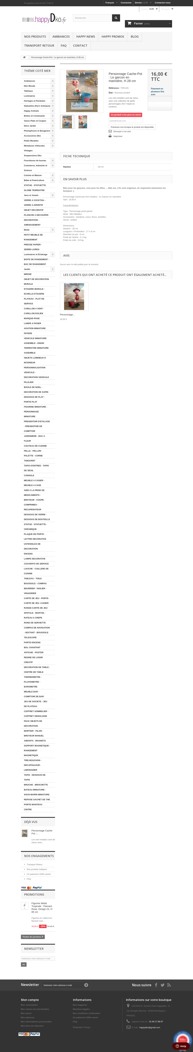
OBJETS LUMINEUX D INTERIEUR (35, 360)
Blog (135, 36)
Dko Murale (29, 86)
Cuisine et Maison (33, 175)
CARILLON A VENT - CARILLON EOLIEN (34, 311)
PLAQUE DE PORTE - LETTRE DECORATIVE (35, 536)
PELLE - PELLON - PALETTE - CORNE (33, 453)
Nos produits (35, 36)
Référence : (114, 88)
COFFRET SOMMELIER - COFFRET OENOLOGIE (36, 713)
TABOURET (29, 460)
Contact (80, 45)
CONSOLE (29, 475)
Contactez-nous (163, 2)
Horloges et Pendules (34, 101)
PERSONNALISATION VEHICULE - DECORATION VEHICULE (36, 372)
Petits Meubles (31, 141)
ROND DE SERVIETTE (35, 622)
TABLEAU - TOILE (33, 578)
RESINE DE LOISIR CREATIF (33, 659)
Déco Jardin (30, 126)
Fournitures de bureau (35, 160)
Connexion (126, 2)
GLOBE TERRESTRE (34, 190)
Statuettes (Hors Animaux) (37, 106)
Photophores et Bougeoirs (37, 131)
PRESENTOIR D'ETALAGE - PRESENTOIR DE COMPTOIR (37, 426)
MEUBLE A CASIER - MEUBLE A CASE (34, 482)
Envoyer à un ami (122, 131)
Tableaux (28, 91)
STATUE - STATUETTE (35, 185)
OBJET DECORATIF (34, 210)
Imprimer (117, 136)
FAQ (63, 45)
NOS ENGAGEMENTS (39, 856)
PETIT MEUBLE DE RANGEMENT (33, 237)
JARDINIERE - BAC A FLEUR (34, 438)
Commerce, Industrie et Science (35, 168)
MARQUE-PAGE (32, 318)
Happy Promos (113, 36)
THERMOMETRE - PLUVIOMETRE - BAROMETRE (33, 682)
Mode (26, 230)
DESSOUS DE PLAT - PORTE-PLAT (34, 399)
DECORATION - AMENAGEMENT (32, 222)
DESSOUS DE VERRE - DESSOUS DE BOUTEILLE (37, 517)
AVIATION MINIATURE (35, 328)
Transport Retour (39, 45)
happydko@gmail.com (149, 1027)
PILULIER (28, 382)
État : (111, 92)
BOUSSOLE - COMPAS (35, 583)
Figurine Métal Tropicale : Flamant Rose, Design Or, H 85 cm (42, 907)
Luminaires (29, 96)
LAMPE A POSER (32, 323)
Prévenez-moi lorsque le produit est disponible (132, 127)
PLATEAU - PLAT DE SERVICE (34, 301)
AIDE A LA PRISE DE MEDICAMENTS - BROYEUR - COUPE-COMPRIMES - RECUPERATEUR (34, 500)
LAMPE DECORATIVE (34, 559)
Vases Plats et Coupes (35, 121)
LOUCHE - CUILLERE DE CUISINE (36, 571)
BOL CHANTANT (32, 647)
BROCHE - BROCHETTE (36, 785)
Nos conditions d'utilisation (86, 1013)
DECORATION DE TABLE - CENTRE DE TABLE (37, 669)
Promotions (34, 894)
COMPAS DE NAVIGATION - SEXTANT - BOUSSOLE (37, 630)
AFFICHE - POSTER (33, 652)
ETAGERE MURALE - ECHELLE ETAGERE (34, 291)
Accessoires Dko (32, 136)
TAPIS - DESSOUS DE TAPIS (35, 777)
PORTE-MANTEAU (33, 804)
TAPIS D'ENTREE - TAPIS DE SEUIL (36, 468)
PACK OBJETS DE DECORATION (33, 723)
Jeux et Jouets (31, 195)
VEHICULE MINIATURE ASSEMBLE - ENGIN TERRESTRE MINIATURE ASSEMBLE (36, 345)
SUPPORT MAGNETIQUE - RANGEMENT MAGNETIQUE (37, 750)
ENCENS (28, 554)
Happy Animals (31, 111)
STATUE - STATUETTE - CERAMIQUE (35, 526)
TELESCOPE (30, 637)
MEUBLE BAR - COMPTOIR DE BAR (34, 694)
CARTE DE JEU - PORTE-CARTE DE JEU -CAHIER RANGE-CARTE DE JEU (36, 603)
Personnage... (67, 314)
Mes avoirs (26, 1013)
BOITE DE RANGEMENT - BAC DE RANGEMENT (36, 261)
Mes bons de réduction (32, 1026)
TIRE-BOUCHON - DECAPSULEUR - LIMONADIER (33, 765)
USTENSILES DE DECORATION (32, 546)
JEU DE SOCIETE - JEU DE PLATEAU (35, 703)
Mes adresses (28, 1017)
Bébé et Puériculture (34, 180)
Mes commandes (29, 1005)
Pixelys (87, 1027)
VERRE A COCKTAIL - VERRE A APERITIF (35, 202)
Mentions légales (81, 1009)
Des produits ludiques (36, 869)
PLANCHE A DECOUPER (36, 215)
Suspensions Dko (33, 155)
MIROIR (28, 274)
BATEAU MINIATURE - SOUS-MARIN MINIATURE (37, 792)
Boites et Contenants (34, 116)
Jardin (27, 269)
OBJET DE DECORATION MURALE (36, 281)
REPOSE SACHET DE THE (37, 799)
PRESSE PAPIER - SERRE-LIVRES (33, 247)
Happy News (85, 36)
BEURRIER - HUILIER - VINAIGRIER (35, 590)
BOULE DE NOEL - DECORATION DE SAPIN (36, 389)
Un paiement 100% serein (38, 874)
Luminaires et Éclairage (35, 254)
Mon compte (30, 1000)
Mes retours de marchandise (35, 1009)
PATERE (28, 333)
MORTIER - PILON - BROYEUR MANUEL (34, 733)
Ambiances (61, 36)
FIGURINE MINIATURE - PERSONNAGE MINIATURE (35, 412)
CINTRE (28, 809)
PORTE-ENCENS (32, 642)
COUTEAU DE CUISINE (35, 446)
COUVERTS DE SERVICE (36, 563)
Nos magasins (80, 1005)
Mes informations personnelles (36, 1021)
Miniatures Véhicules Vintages (34, 148)
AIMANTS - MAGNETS (35, 740)
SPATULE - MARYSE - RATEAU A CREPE (34, 615)
